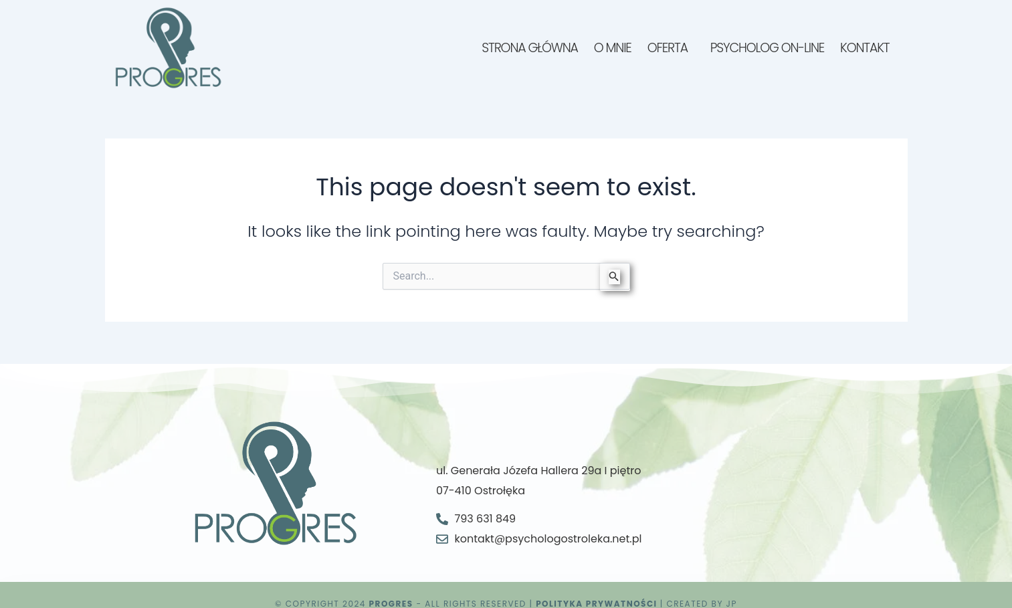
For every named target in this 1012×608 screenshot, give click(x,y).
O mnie (612, 48)
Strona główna (529, 48)
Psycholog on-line (767, 48)
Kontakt (864, 48)
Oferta (667, 48)
